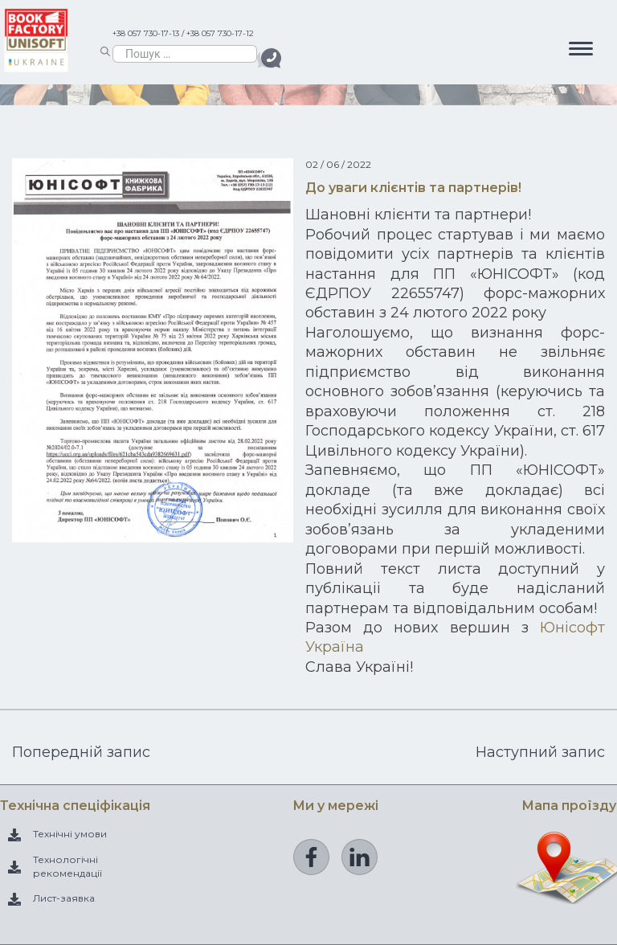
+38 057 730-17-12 (220, 33)
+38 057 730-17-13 (145, 33)
